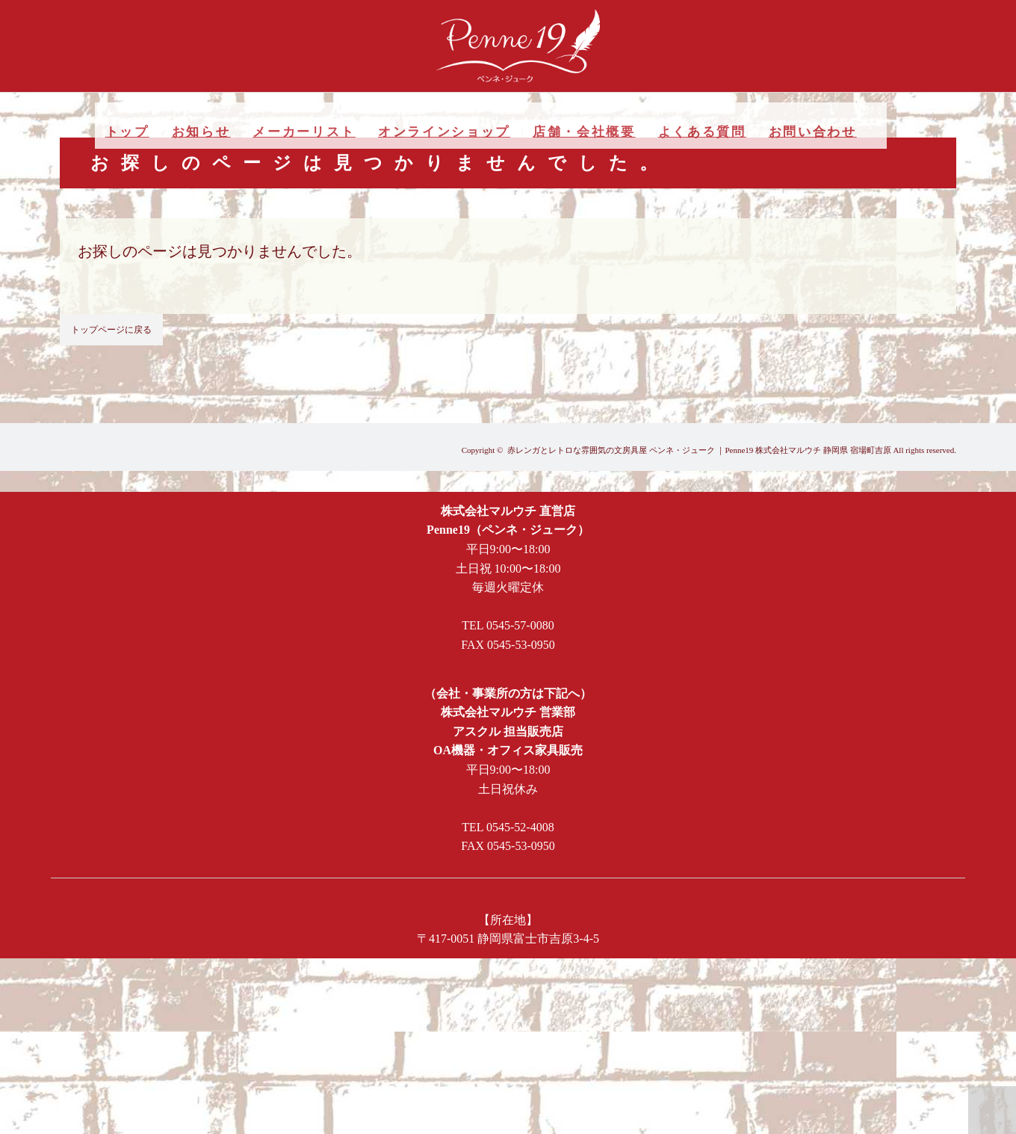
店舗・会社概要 (584, 132)
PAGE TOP (992, 1110)
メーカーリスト (304, 132)
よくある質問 (702, 132)
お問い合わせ (813, 132)
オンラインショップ (444, 132)
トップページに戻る (111, 329)
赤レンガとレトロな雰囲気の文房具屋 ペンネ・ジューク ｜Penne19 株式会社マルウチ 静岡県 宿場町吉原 (699, 450)
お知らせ (201, 132)
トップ (127, 132)
